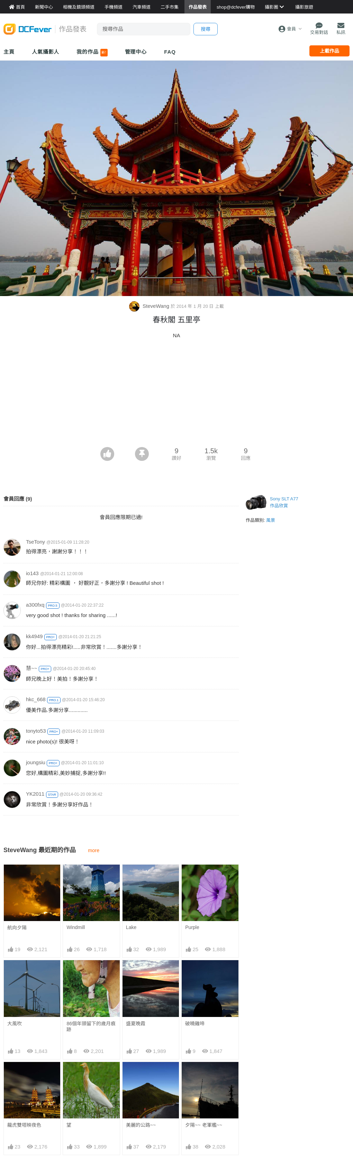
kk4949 (34, 636)
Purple (192, 927)
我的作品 (91, 52)
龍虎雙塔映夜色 (24, 1125)
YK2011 (35, 794)
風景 (270, 520)
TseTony (35, 542)
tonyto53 (36, 731)
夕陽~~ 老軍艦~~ (203, 1125)
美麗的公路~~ (141, 1125)
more (93, 850)
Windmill (75, 927)
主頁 (9, 52)
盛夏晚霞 (135, 1023)
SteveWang (150, 306)
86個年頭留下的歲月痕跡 (91, 1026)
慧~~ (31, 668)
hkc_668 (36, 699)
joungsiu (35, 762)
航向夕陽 (17, 927)
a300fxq (35, 605)
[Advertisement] (176, 395)
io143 (32, 573)
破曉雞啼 (195, 1023)
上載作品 (329, 51)
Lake (131, 927)
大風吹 (14, 1023)
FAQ (170, 52)
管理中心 (136, 52)
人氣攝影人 (46, 52)
